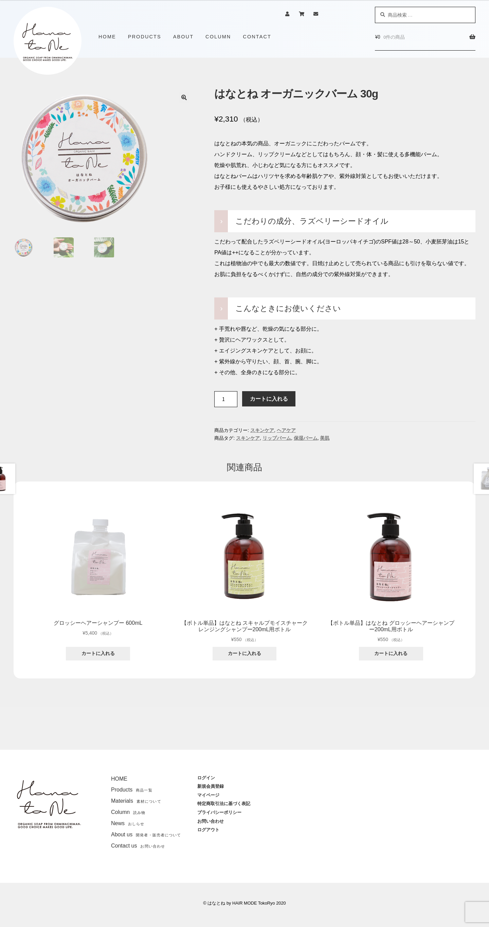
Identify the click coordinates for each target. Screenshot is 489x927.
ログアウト (208, 829)
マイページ (208, 795)
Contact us (138, 846)
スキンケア (262, 430)
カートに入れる (269, 398)
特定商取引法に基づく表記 (223, 803)
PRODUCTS (144, 36)
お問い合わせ (210, 821)
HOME (107, 36)
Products (131, 790)
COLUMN (218, 36)
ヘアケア (286, 430)
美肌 (324, 438)
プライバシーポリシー (219, 812)
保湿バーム (306, 438)
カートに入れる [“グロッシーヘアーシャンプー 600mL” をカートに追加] (98, 653)
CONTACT (257, 36)
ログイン (206, 777)
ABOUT (183, 36)
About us (146, 834)
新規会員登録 (210, 786)
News (128, 823)
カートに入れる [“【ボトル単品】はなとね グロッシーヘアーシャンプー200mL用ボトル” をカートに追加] (391, 653)
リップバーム (276, 438)
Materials (136, 801)
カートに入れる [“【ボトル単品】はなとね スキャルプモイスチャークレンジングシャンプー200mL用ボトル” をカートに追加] (244, 653)
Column (128, 812)
